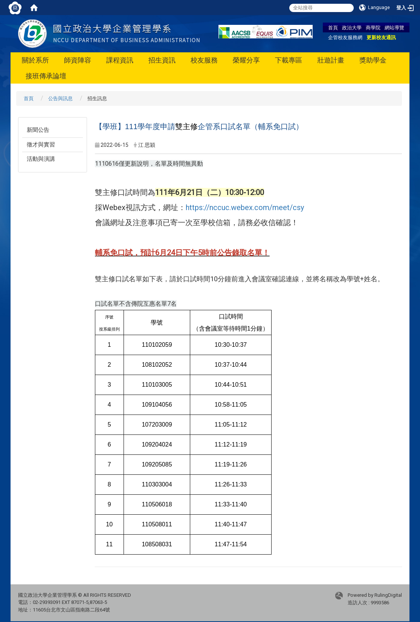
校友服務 (204, 60)
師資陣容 (77, 60)
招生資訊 (162, 60)
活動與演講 (41, 159)
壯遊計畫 (330, 60)
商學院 (373, 27)
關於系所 (35, 60)
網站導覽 (394, 27)
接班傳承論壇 (46, 76)
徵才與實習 (41, 144)
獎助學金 (372, 60)
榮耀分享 (246, 60)
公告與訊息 (60, 98)
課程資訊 (119, 60)
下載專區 (288, 60)
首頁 (333, 27)
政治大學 (352, 27)
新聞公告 (38, 130)
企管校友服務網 (345, 37)
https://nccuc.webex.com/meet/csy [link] (245, 207)
